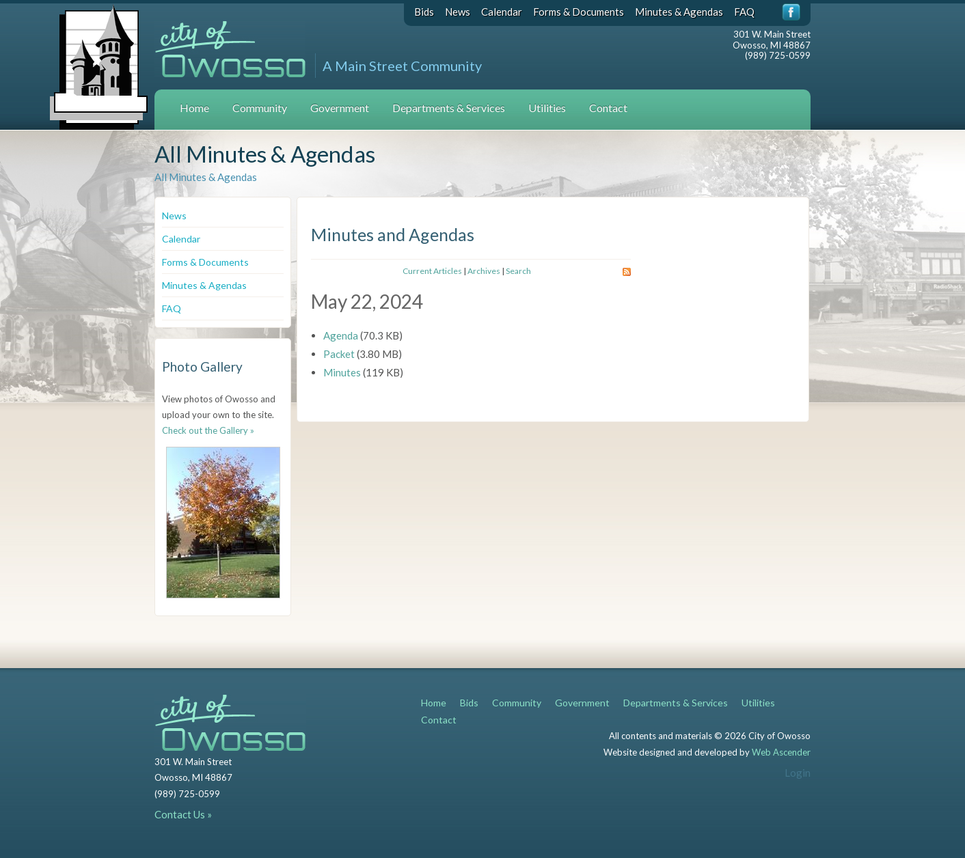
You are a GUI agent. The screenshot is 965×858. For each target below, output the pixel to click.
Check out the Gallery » (208, 430)
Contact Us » (183, 814)
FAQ (744, 11)
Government (339, 107)
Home (194, 107)
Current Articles (432, 271)
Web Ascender (781, 752)
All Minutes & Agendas (205, 177)
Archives (483, 271)
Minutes (342, 372)
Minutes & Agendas (679, 11)
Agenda (340, 335)
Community (259, 107)
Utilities (547, 107)
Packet (339, 354)
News (457, 11)
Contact (608, 107)
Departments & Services (448, 107)
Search (518, 271)
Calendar (501, 11)
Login (798, 772)
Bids (424, 11)
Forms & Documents (578, 11)
